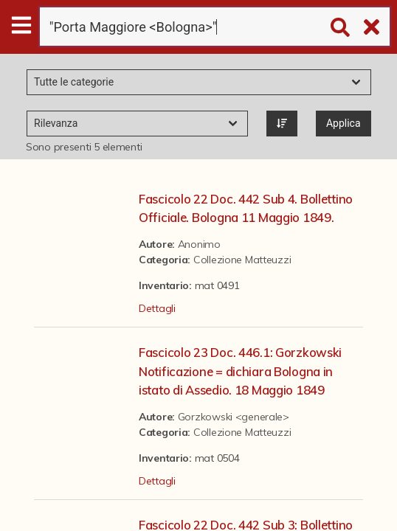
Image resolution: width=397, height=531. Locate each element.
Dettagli (157, 308)
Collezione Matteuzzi (242, 259)
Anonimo (199, 244)
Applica (343, 123)
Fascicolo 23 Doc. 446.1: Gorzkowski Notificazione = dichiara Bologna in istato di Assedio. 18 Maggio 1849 (240, 370)
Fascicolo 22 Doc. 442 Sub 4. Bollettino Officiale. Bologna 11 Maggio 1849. (246, 208)
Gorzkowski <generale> (233, 416)
